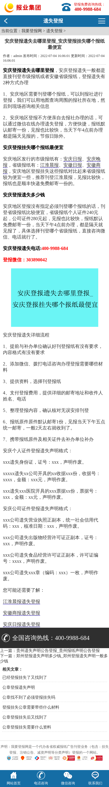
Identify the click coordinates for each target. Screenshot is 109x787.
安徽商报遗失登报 (21, 612)
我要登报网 (32, 31)
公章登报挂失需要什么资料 (26, 727)
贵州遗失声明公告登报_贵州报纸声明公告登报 (58, 650)
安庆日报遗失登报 (21, 624)
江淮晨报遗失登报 (21, 601)
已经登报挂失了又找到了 (24, 677)
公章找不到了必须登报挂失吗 (28, 697)
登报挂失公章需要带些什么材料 (30, 707)
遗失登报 (54, 31)
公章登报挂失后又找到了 (24, 717)
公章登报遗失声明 (18, 687)
